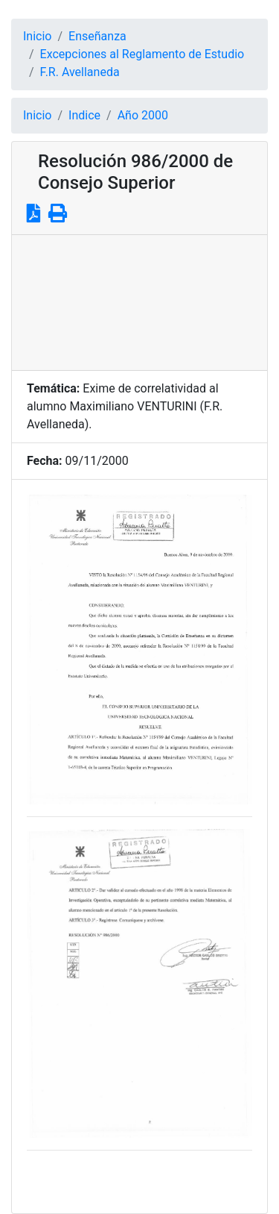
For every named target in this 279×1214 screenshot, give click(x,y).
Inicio (37, 36)
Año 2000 (143, 115)
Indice (84, 115)
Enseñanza (97, 36)
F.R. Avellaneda (80, 72)
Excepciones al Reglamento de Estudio (142, 54)
